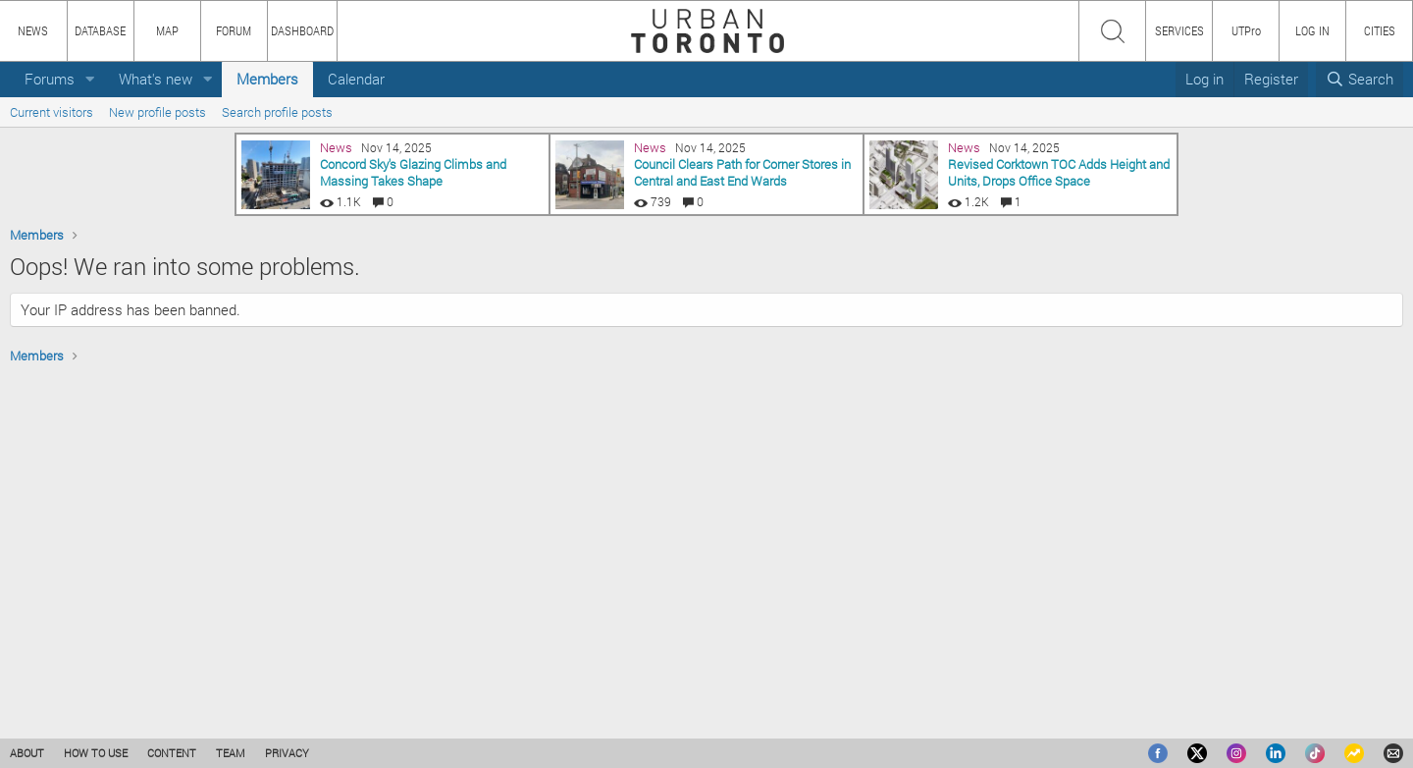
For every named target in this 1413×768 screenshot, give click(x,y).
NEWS (33, 30)
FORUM (233, 30)
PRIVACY (287, 752)
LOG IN (1312, 30)
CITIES (1379, 30)
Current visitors (51, 112)
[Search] (1359, 79)
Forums (50, 78)
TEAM (230, 752)
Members (267, 78)
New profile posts (157, 112)
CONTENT (171, 752)
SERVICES (1179, 30)
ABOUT (27, 752)
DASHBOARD (302, 30)
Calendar (356, 78)
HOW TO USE (96, 752)
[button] (90, 79)
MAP (167, 30)
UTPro (1246, 30)
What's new (155, 78)
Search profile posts (277, 112)
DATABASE (100, 30)
